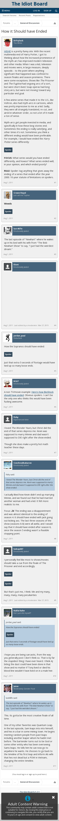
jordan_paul (19, 336)
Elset (16, 264)
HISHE (7, 51)
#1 (55, 182)
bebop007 (18, 549)
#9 (55, 600)
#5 (55, 371)
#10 (54, 676)
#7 (55, 452)
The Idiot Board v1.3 (29, 792)
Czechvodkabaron (23, 463)
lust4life (18, 228)
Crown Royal (20, 193)
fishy (16, 417)
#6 (55, 407)
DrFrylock (18, 40)
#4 (55, 325)
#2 (55, 218)
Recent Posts (25, 15)
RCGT (16, 381)
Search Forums (9, 15)
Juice (16, 686)
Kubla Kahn (19, 610)
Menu (6, 10)
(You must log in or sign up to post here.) (29, 774)
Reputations (39, 15)
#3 (55, 254)
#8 (55, 539)
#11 (54, 766)
